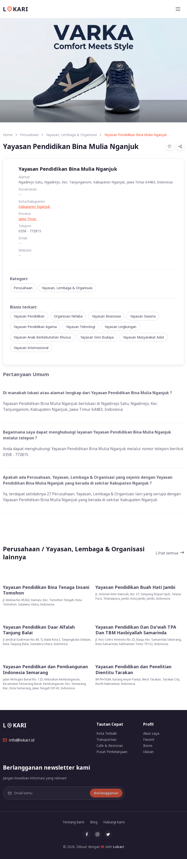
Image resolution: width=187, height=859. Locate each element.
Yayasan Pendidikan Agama (35, 326)
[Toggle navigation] (178, 9)
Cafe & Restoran (109, 745)
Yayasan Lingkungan (120, 326)
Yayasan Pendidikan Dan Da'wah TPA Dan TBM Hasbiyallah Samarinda (135, 630)
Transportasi (106, 739)
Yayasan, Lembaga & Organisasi (71, 134)
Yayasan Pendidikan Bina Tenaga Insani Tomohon (46, 590)
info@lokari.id (18, 740)
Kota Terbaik (106, 733)
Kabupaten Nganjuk (35, 206)
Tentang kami (73, 822)
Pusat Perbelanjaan (111, 751)
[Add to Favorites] (169, 146)
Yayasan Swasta (143, 316)
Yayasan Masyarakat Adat (143, 337)
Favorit (148, 739)
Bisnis (147, 745)
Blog (93, 822)
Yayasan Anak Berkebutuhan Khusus (42, 337)
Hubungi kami (114, 822)
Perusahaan (29, 134)
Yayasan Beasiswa (106, 316)
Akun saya (151, 733)
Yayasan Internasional (31, 347)
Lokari (118, 846)
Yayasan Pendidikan (29, 316)
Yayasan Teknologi (80, 326)
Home (8, 134)
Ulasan (148, 751)
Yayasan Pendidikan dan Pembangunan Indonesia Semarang (45, 669)
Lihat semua (170, 553)
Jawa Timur (28, 218)
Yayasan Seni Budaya (97, 337)
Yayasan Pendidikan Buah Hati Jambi (135, 587)
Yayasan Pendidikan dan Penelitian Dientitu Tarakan (133, 669)
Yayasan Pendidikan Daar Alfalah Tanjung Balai (39, 630)
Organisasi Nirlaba (68, 316)
